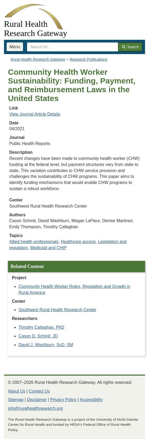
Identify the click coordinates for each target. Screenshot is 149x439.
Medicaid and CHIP (48, 247)
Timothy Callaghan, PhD (41, 327)
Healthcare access (78, 241)
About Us (16, 391)
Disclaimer (37, 399)
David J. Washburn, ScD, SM (46, 345)
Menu (15, 47)
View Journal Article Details (34, 114)
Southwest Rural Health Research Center (57, 310)
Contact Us (39, 391)
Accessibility (91, 399)
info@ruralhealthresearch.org (35, 408)
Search (130, 47)
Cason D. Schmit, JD (38, 336)
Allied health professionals (33, 241)
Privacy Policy (63, 399)
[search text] (72, 46)
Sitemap (16, 399)
